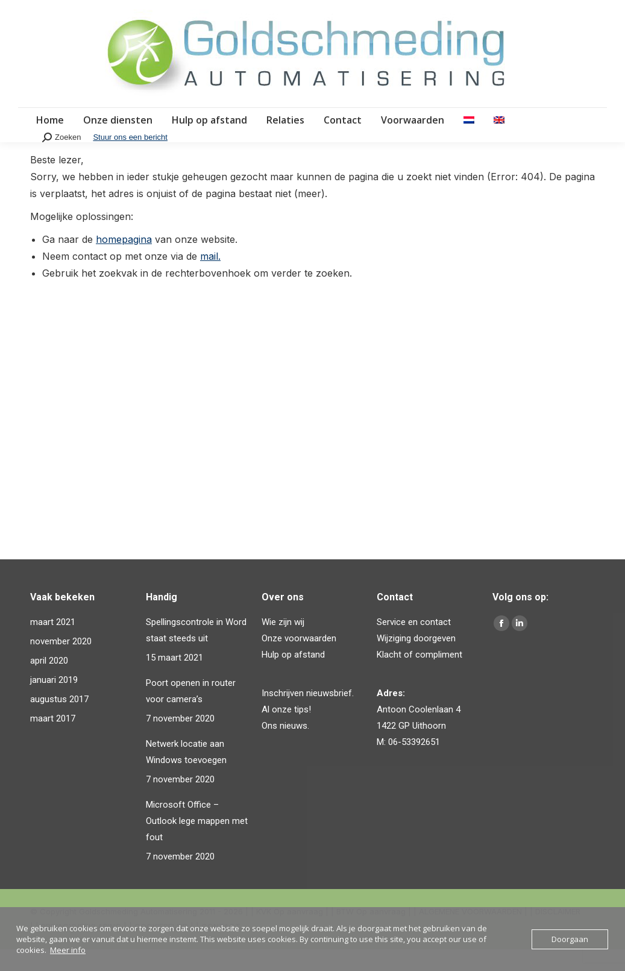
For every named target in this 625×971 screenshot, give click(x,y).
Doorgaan (569, 939)
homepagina (124, 261)
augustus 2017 (59, 720)
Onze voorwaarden (299, 660)
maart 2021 (52, 643)
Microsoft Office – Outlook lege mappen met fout (197, 842)
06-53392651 (414, 763)
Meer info (68, 949)
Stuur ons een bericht (130, 158)
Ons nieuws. (285, 747)
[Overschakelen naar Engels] (499, 141)
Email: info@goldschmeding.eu (365, 11)
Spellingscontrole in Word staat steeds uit (196, 651)
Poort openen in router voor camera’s (191, 712)
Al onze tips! (286, 731)
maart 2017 (52, 740)
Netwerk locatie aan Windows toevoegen (186, 773)
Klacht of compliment (419, 676)
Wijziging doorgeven (416, 660)
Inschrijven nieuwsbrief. (308, 714)
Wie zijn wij (283, 643)
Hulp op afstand (293, 676)
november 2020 (61, 663)
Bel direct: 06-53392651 (78, 11)
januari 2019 (54, 701)
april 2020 (49, 682)
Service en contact (414, 643)
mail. (210, 278)
